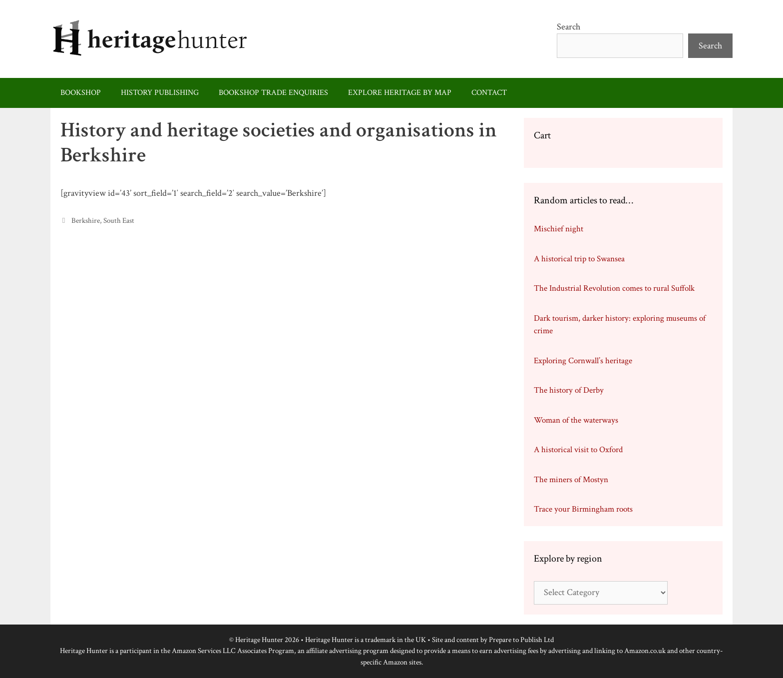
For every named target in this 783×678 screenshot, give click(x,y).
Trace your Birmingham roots (583, 509)
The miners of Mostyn (571, 479)
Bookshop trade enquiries (273, 92)
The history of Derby (569, 390)
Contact (489, 92)
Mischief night (558, 228)
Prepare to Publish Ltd (521, 640)
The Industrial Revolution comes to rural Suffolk (614, 288)
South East (118, 220)
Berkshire (85, 220)
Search (568, 26)
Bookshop (80, 92)
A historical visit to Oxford (578, 449)
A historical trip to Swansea (579, 258)
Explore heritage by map (399, 92)
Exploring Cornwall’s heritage (583, 360)
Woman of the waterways (576, 420)
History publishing (160, 92)
